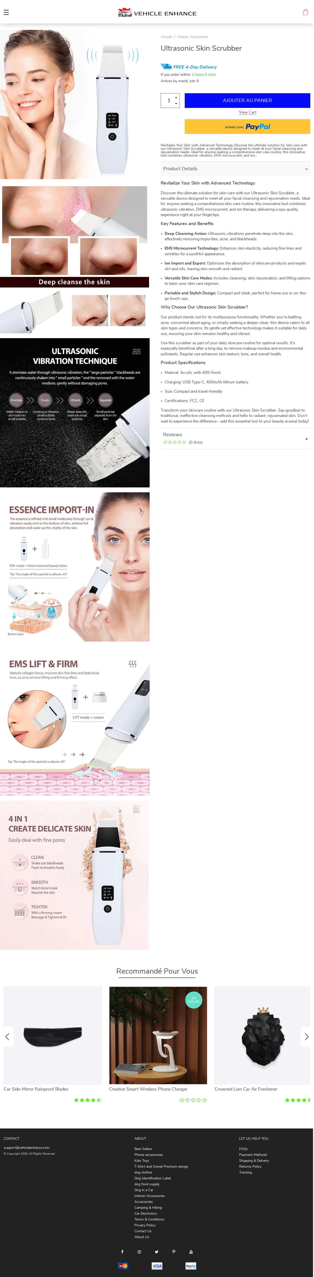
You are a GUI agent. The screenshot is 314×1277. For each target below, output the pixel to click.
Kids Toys (141, 1160)
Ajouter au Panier (247, 100)
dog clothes (143, 1172)
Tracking (245, 1172)
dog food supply (146, 1184)
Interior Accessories (193, 37)
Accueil (166, 37)
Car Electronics (145, 1213)
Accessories (143, 1202)
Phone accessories (148, 1155)
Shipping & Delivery (254, 1160)
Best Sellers (143, 1149)
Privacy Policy (145, 1225)
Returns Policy (250, 1166)
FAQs (243, 1149)
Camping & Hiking (148, 1207)
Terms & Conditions (149, 1219)
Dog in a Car (143, 1190)
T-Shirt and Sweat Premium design (161, 1166)
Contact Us (143, 1231)
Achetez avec (247, 126)
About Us (141, 1237)
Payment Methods (253, 1155)
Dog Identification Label (152, 1178)
